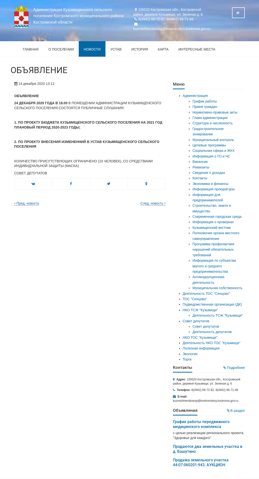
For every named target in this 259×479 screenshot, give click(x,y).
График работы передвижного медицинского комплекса (201, 424)
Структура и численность (213, 123)
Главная (31, 49)
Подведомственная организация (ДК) (212, 304)
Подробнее (234, 368)
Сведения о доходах (209, 173)
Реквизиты (201, 167)
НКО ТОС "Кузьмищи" (200, 337)
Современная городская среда (217, 217)
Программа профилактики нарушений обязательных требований (213, 249)
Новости (92, 49)
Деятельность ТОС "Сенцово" (206, 294)
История (139, 49)
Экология (190, 354)
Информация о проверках (213, 222)
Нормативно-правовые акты (215, 112)
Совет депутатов (196, 321)
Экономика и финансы (211, 184)
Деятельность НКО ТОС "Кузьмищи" (211, 343)
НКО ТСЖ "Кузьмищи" (200, 310)
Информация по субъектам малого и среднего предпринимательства (214, 266)
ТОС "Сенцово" (195, 299)
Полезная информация (201, 348)
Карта (163, 49)
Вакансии (200, 162)
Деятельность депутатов (212, 332)
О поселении (61, 49)
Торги (187, 359)
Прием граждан (205, 107)
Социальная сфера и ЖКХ (214, 151)
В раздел (236, 411)
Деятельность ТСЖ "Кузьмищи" (218, 315)
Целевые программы (209, 145)
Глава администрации (210, 118)
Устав (115, 49)
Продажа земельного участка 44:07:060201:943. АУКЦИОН (201, 462)
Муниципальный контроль (213, 140)
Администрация (195, 96)
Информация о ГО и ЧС (211, 156)
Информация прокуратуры (214, 189)
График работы (205, 101)
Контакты (200, 178)
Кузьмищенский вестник (212, 228)
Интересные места (196, 49)
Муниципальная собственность (217, 288)
